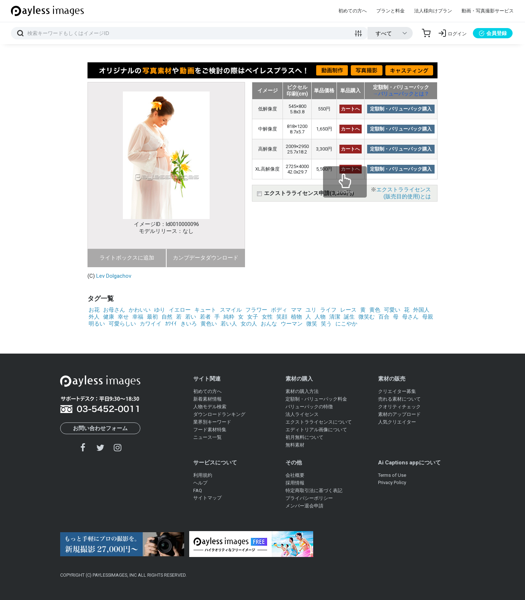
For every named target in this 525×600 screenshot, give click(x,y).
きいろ (188, 323)
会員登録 (493, 33)
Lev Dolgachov (113, 276)
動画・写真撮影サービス (488, 10)
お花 (94, 310)
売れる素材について (399, 399)
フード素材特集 (209, 429)
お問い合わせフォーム (100, 428)
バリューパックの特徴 (309, 406)
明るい (97, 323)
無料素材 (294, 445)
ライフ (328, 310)
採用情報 (294, 483)
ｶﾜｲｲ (171, 323)
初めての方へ (352, 10)
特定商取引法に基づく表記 (313, 490)
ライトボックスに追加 (127, 257)
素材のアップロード (399, 414)
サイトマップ (207, 497)
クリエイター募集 (397, 391)
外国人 (421, 310)
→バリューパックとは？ (401, 94)
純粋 (228, 316)
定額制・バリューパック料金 (316, 399)
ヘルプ (200, 483)
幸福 (137, 316)
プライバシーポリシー (309, 498)
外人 (94, 316)
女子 (252, 316)
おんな (269, 323)
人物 (320, 316)
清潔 (334, 316)
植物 (296, 316)
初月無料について (304, 437)
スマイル (231, 310)
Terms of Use (392, 475)
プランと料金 (390, 10)
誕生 (349, 316)
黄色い (209, 323)
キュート (205, 310)
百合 (383, 316)
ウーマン (292, 323)
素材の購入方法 (302, 391)
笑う (326, 323)
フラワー (256, 310)
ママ (296, 310)
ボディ (279, 310)
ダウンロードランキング (219, 414)
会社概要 (294, 475)
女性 (267, 316)
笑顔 (281, 316)
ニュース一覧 (207, 437)
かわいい (140, 310)
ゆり (159, 310)
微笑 (311, 323)
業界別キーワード (212, 422)
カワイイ (151, 323)
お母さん (114, 310)
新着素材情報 (207, 399)
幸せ (123, 316)
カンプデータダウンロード (205, 257)
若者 (205, 316)
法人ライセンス (302, 414)
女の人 (249, 323)
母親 (427, 316)
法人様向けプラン (433, 10)
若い (190, 316)
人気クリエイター (397, 422)
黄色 (374, 310)
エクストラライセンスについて (318, 422)
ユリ (311, 310)
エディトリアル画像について (316, 429)
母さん (410, 316)
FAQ (197, 490)
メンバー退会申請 (304, 506)
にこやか (346, 323)
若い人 (229, 323)
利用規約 (202, 475)
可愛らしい (122, 323)
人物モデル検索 (209, 406)
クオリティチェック (399, 406)
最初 (152, 316)
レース (348, 310)
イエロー (180, 310)
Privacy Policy (392, 482)
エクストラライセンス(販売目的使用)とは (403, 193)
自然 (167, 316)
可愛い (392, 310)
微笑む (366, 316)
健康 (108, 316)
